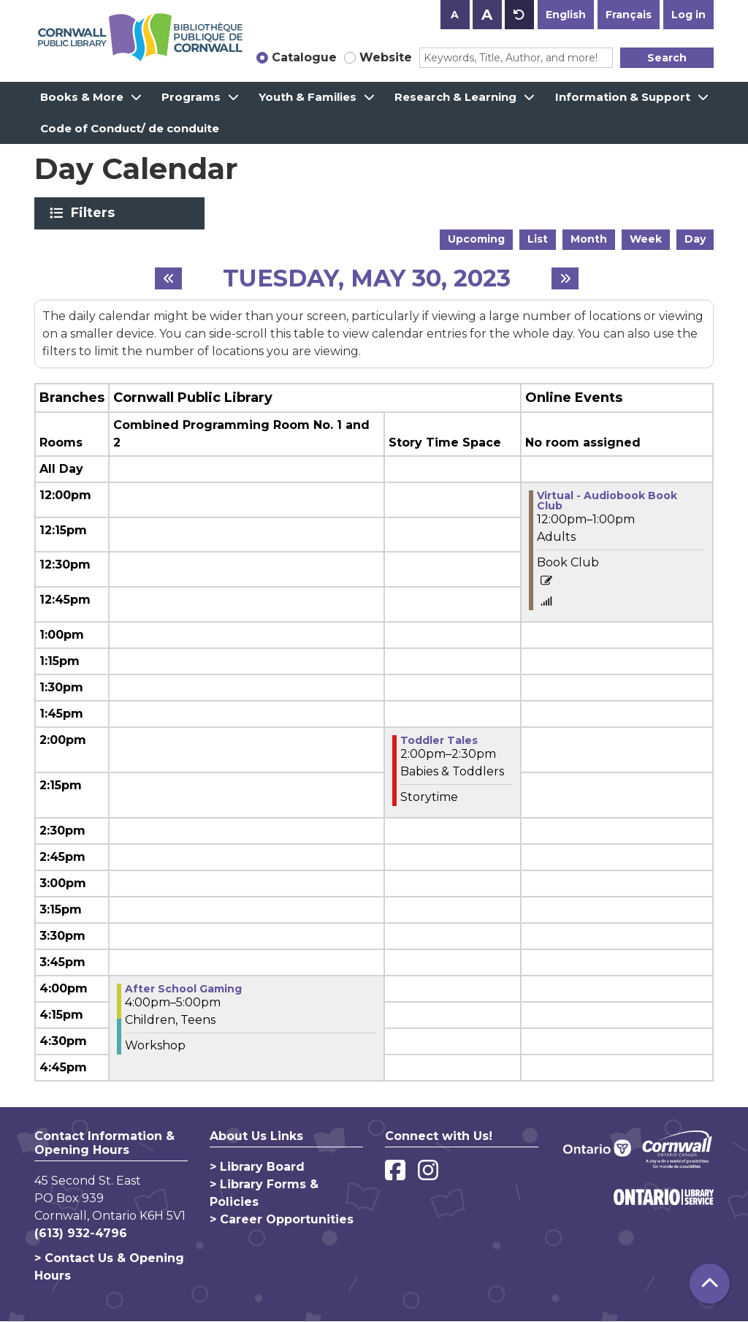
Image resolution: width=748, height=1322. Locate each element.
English (566, 14)
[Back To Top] (710, 1284)
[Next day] (565, 278)
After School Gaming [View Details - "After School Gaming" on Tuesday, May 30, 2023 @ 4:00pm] (183, 989)
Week (646, 239)
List (537, 239)
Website (385, 57)
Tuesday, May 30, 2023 (367, 278)
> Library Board (257, 1167)
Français (629, 14)
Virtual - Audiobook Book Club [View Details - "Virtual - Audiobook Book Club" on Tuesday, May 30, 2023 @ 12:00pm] (607, 500)
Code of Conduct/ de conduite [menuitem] (129, 128)
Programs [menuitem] (191, 97)
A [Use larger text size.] (486, 14)
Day (695, 239)
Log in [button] (688, 14)
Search (667, 57)
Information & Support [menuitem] (622, 97)
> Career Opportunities (282, 1219)
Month (588, 239)
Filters (95, 213)
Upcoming (476, 239)
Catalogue (304, 57)
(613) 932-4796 (80, 1233)
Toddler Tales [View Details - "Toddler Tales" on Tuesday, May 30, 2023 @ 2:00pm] (439, 740)
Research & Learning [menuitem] (455, 97)
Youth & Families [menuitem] (307, 97)
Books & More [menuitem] (81, 97)
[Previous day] (168, 278)
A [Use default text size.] (519, 14)
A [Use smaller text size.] (455, 14)
